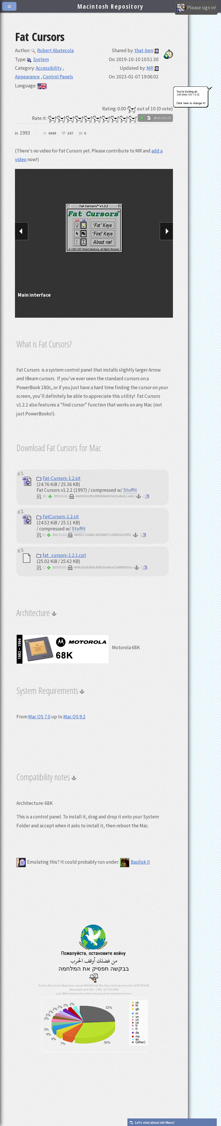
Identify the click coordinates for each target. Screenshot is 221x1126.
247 (70, 133)
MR (149, 68)
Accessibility (49, 68)
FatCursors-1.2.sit (58, 516)
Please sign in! (196, 8)
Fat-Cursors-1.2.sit (59, 478)
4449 (52, 133)
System (38, 59)
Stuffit (130, 490)
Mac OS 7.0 (39, 716)
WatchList (155, 117)
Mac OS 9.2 (74, 716)
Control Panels (58, 77)
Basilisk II (135, 862)
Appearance (27, 77)
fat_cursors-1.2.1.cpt (61, 555)
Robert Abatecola (52, 50)
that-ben (143, 50)
